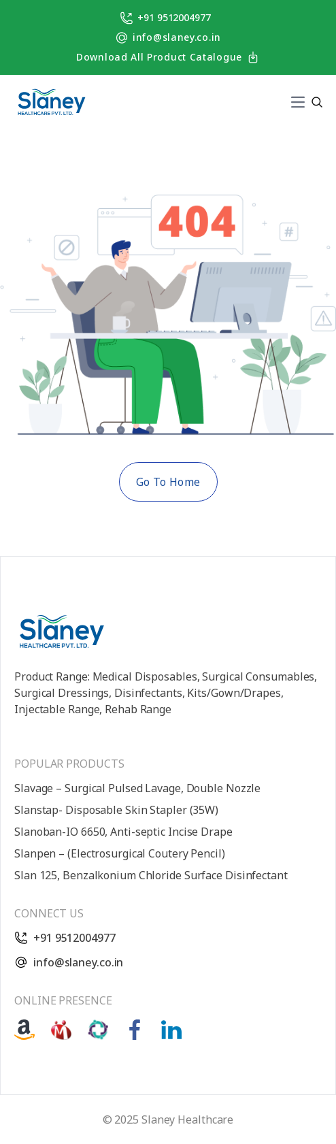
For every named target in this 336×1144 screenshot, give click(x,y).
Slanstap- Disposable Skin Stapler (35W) (116, 809)
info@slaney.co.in (168, 38)
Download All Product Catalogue (168, 57)
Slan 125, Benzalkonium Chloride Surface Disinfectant (151, 875)
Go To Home (168, 481)
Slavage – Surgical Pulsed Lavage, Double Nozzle (137, 788)
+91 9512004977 (165, 18)
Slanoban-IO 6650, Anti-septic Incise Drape (123, 831)
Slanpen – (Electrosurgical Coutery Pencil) (119, 853)
